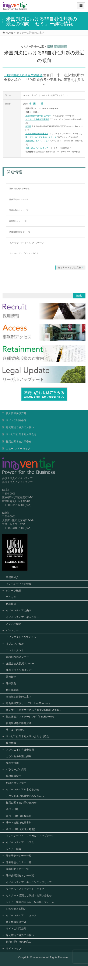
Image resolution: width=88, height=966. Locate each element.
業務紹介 (11, 676)
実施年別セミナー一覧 (18, 210)
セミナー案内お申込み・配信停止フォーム (30, 901)
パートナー (12, 630)
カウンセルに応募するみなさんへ (25, 795)
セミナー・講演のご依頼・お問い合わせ (29, 895)
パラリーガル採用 (16, 769)
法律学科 (47, 116)
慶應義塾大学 (31, 116)
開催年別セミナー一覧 (18, 862)
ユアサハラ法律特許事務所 (37, 119)
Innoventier (39, 957)
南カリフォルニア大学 (35, 137)
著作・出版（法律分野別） (21, 829)
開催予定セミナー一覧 (18, 199)
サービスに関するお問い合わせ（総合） (29, 736)
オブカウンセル (15, 643)
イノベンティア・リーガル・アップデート (30, 835)
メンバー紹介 (13, 623)
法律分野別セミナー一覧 (19, 232)
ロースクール (50, 137)
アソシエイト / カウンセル (21, 636)
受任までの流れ (15, 729)
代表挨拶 (11, 603)
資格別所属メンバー (17, 656)
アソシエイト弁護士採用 (20, 749)
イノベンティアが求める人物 (22, 789)
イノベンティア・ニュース (21, 915)
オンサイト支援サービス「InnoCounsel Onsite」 (34, 709)
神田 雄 (37, 103)
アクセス (11, 597)
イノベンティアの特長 (18, 583)
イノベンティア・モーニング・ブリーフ (26, 243)
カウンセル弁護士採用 (18, 756)
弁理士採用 (12, 762)
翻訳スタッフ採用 (16, 782)
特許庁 (28, 126)
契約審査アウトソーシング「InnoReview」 (30, 716)
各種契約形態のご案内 (18, 696)
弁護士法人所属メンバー (20, 663)
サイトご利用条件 (16, 420)
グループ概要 (13, 590)
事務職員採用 (13, 775)
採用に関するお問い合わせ (21, 802)
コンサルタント (15, 650)
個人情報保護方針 (16, 413)
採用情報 (11, 742)
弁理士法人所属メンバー (20, 669)
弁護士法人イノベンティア (37, 141)
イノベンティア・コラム (20, 842)
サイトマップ (13, 948)
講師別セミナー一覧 (18, 221)
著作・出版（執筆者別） (20, 822)
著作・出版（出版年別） (20, 815)
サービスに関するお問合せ (21, 434)
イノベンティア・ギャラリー (22, 617)
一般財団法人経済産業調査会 (23, 75)
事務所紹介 (12, 577)
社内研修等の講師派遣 (18, 723)
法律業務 (11, 683)
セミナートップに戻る (69, 267)
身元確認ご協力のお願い (20, 427)
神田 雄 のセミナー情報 (19, 189)
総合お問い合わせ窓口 (18, 941)
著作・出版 (12, 809)
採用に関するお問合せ (18, 441)
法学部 (40, 116)
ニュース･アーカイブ (18, 448)
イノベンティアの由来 (18, 610)
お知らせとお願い (16, 908)
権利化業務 (12, 689)
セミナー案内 (13, 848)
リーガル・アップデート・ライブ (23, 253)
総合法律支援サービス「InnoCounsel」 (28, 703)
